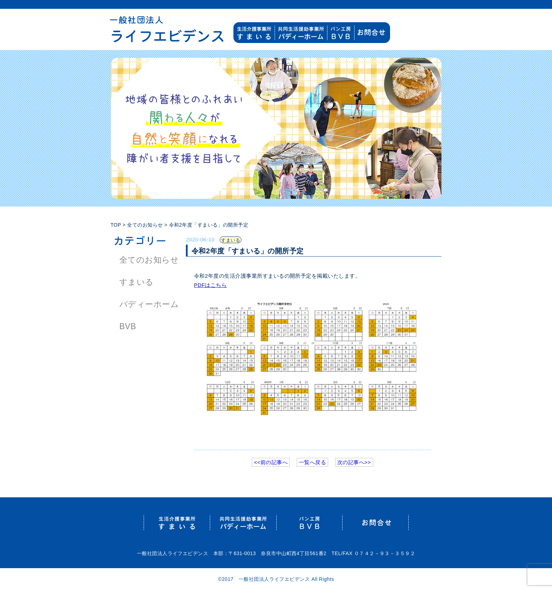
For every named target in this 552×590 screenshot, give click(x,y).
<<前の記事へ (271, 462)
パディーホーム (149, 304)
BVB (127, 326)
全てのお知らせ (149, 259)
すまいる (136, 282)
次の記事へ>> (354, 462)
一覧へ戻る (312, 462)
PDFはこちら (210, 285)
